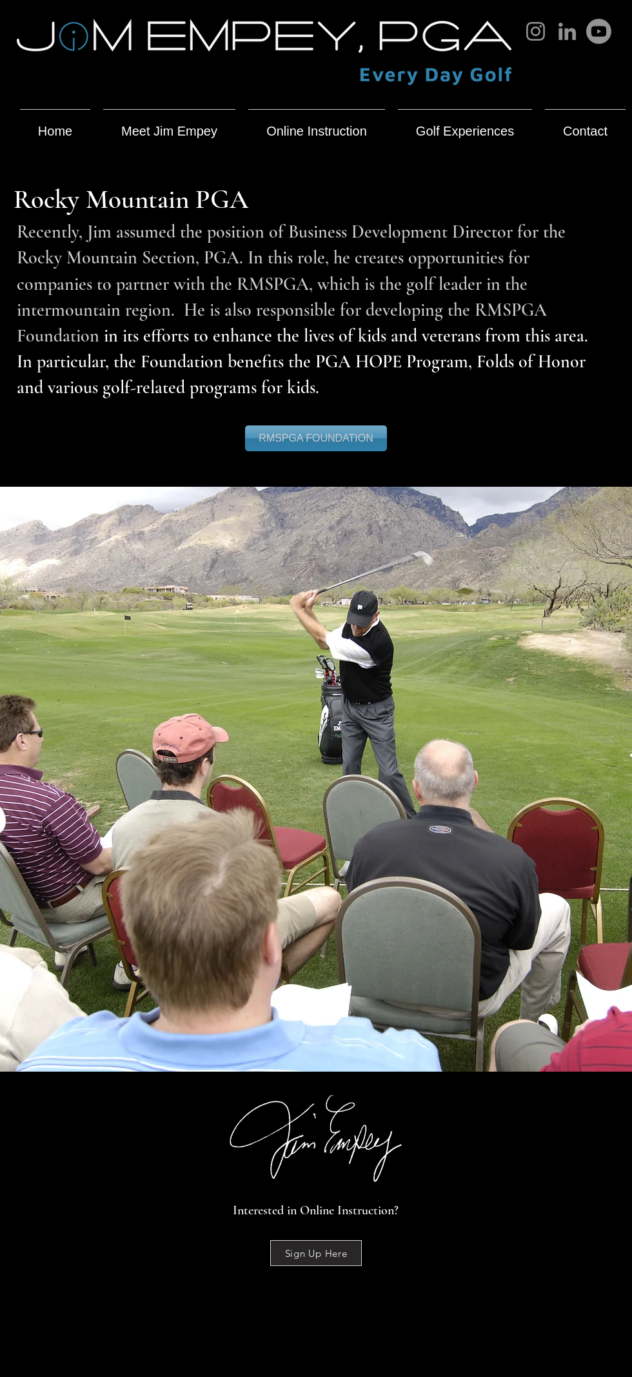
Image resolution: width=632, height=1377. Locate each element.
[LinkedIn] (567, 31)
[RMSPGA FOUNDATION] (316, 438)
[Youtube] (598, 31)
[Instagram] (535, 31)
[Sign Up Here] (316, 1253)
